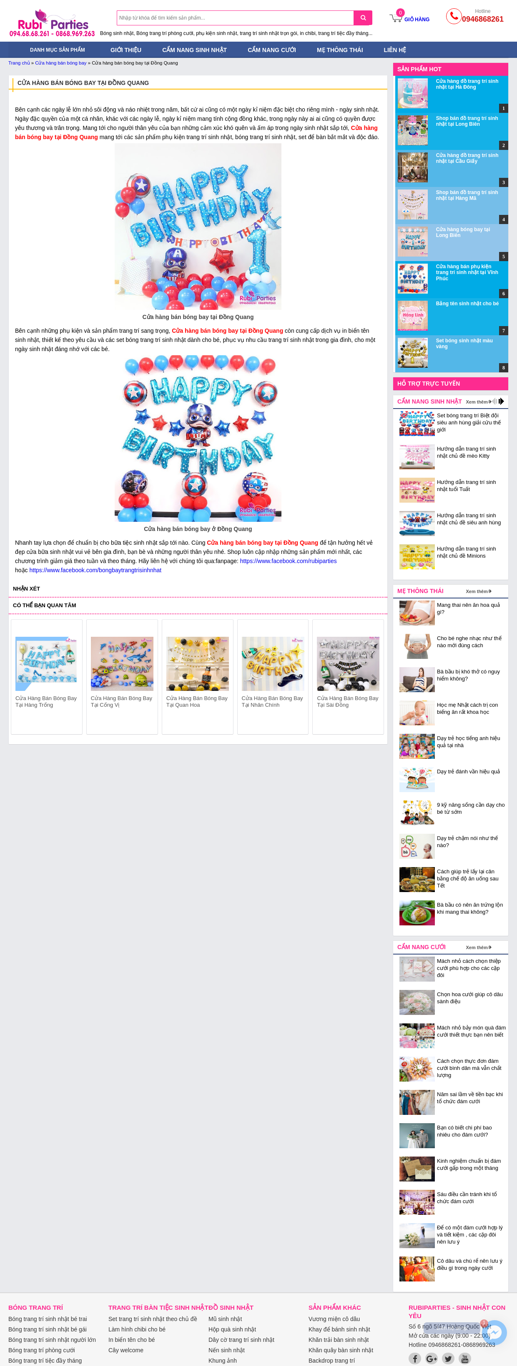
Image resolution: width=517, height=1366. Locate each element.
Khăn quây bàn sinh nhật (341, 1350)
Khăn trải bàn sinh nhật (339, 1339)
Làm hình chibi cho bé (137, 1329)
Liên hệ (395, 50)
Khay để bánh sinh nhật (339, 1329)
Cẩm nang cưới (272, 50)
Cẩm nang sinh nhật (194, 50)
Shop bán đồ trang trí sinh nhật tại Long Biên (467, 121)
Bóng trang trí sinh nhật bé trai (47, 1319)
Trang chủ (19, 62)
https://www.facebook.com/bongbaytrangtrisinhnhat (95, 570)
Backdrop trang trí (332, 1360)
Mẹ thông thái (340, 50)
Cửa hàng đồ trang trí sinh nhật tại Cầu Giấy (467, 158)
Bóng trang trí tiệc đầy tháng (45, 1360)
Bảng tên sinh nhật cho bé (467, 304)
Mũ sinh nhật (225, 1319)
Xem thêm (477, 401)
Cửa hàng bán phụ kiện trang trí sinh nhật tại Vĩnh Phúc (467, 273)
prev (22, 678)
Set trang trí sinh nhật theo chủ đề (152, 1319)
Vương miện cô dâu (334, 1319)
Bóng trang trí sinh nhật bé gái (47, 1329)
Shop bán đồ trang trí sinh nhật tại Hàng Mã (467, 195)
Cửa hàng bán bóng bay (60, 62)
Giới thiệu (125, 50)
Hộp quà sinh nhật (232, 1329)
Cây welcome (125, 1350)
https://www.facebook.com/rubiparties (288, 561)
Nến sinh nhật (226, 1350)
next (373, 678)
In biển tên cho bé (131, 1339)
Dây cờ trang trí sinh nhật (241, 1339)
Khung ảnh (222, 1360)
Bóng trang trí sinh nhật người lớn (52, 1339)
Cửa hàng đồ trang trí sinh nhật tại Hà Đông (467, 84)
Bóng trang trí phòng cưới (41, 1350)
